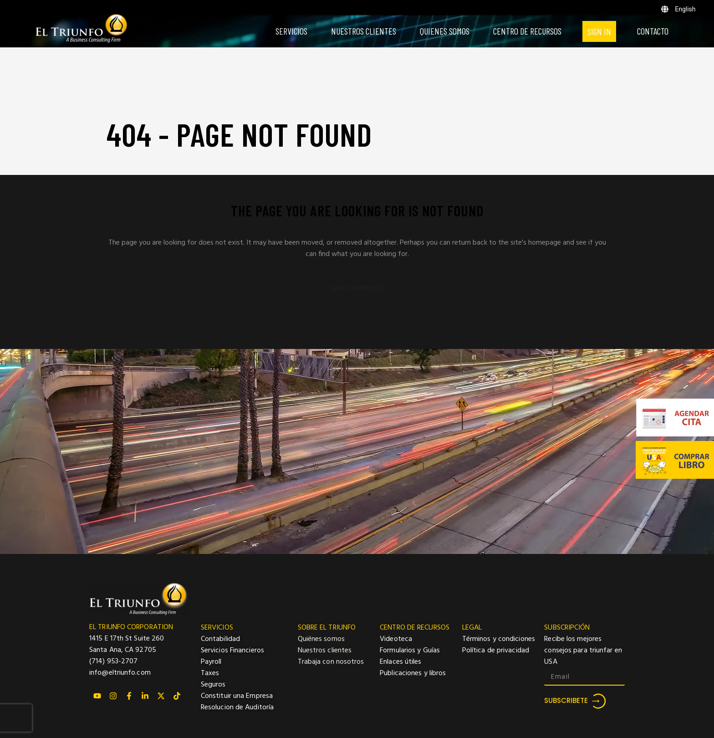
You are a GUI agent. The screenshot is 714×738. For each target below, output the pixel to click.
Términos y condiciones (498, 639)
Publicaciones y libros (413, 673)
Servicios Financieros (232, 650)
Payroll (211, 662)
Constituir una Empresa (237, 696)
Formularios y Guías (410, 650)
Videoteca (396, 639)
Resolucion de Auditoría (237, 707)
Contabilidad (220, 639)
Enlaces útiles (400, 662)
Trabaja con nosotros (331, 662)
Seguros (213, 685)
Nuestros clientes (325, 650)
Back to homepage (357, 288)
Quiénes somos (321, 639)
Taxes (210, 673)
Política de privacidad (495, 650)
